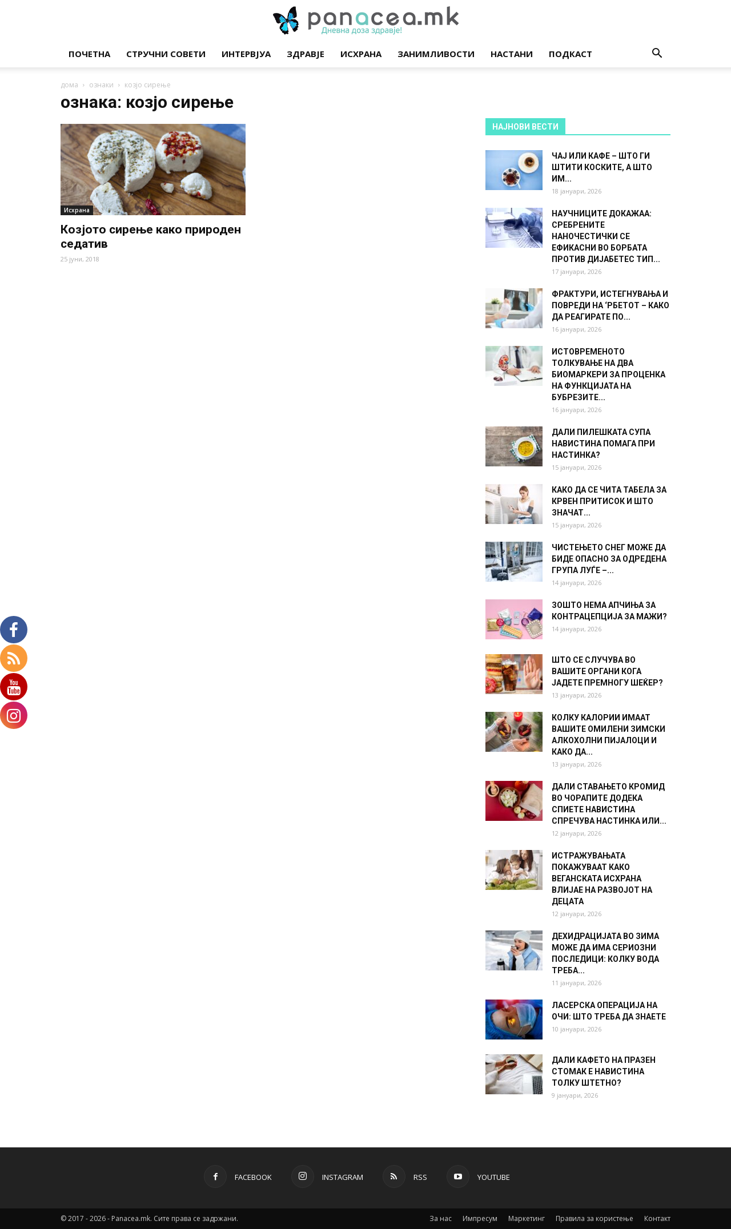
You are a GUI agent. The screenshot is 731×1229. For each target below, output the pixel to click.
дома (69, 85)
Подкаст (570, 53)
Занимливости (436, 53)
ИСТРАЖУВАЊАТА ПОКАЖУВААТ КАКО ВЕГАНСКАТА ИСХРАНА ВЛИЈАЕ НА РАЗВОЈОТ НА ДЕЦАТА (602, 878)
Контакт (657, 1218)
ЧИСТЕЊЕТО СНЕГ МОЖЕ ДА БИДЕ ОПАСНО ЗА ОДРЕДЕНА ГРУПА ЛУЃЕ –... (609, 559)
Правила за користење (594, 1218)
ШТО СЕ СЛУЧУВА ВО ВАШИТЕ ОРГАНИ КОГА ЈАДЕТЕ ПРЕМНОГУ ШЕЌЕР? (607, 671)
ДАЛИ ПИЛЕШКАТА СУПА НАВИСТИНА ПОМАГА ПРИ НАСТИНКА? (603, 444)
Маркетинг (526, 1218)
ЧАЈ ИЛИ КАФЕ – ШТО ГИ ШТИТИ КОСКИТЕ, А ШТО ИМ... (602, 167)
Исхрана (360, 53)
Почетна (89, 53)
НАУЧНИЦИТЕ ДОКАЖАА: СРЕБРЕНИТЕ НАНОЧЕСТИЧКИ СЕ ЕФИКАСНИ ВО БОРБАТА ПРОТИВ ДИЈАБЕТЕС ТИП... (606, 236)
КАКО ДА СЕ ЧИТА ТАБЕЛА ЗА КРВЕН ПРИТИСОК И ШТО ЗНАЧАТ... (609, 501)
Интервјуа (246, 53)
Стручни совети (166, 53)
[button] (656, 54)
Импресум (480, 1218)
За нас (440, 1218)
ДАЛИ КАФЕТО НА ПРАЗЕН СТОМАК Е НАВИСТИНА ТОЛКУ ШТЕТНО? (604, 1071)
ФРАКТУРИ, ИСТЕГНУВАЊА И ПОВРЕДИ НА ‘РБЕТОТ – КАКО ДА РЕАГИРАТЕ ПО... (610, 305)
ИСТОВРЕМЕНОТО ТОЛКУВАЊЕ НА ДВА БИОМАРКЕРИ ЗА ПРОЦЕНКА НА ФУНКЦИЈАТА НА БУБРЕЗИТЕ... (608, 374)
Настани (512, 53)
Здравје (305, 53)
